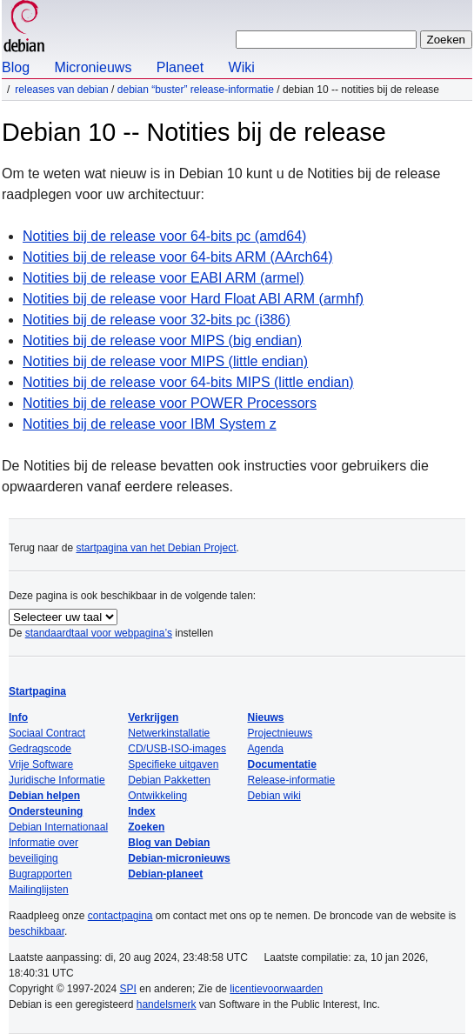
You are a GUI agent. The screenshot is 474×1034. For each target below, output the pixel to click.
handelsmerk (167, 1004)
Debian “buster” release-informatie (195, 89)
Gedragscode (40, 749)
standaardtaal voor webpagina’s (98, 633)
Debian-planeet (165, 874)
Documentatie (282, 764)
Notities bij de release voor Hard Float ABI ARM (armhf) (193, 298)
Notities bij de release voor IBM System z (150, 424)
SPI (128, 989)
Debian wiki (274, 796)
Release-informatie (292, 780)
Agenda (266, 749)
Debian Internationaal (58, 827)
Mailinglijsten (39, 890)
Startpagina (37, 691)
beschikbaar (36, 931)
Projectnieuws (280, 733)
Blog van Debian (169, 843)
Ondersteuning (46, 811)
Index (141, 811)
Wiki (242, 67)
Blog (16, 67)
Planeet (180, 67)
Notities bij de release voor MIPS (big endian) (162, 340)
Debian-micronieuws (179, 858)
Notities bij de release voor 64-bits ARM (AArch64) (178, 257)
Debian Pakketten (169, 780)
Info (18, 717)
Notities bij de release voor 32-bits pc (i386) (156, 319)
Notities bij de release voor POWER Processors (170, 403)
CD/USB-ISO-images (177, 749)
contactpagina (120, 916)
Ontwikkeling (157, 796)
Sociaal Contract (47, 733)
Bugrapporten (40, 874)
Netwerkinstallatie (169, 733)
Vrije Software (41, 764)
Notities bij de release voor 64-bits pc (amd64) (164, 236)
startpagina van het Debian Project (156, 548)
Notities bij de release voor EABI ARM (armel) (163, 277)
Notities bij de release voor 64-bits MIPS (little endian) (188, 382)
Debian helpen (44, 796)
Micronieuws (92, 67)
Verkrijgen (153, 717)
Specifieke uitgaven (173, 764)
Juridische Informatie (57, 780)
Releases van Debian (61, 89)
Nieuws (266, 717)
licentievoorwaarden (276, 989)
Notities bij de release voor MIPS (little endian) (165, 361)
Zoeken (146, 827)
